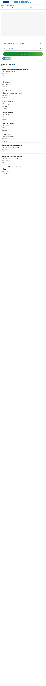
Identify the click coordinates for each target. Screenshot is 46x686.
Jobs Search (9, 5)
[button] (23, 49)
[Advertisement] (23, 24)
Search (23, 54)
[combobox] (23, 43)
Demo (6, 2)
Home (2, 5)
